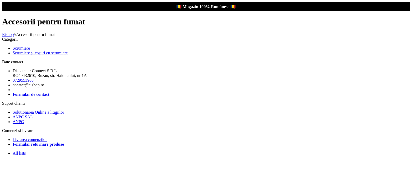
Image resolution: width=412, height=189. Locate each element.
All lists (19, 153)
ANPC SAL (23, 117)
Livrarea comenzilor (30, 139)
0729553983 (23, 80)
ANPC (18, 121)
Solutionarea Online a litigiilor (38, 112)
